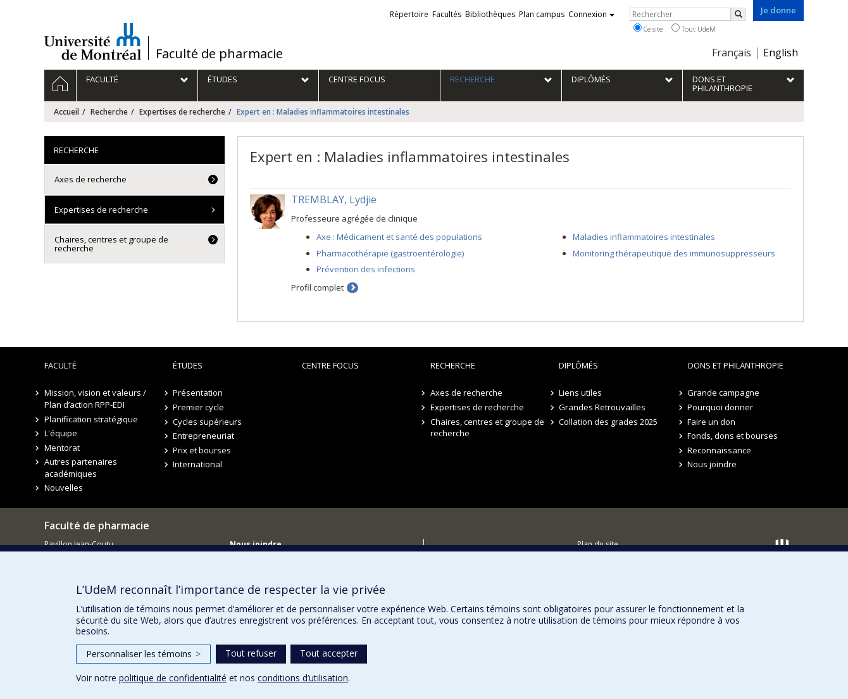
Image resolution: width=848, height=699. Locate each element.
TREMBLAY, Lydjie (334, 199)
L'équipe (60, 433)
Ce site (648, 28)
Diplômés (578, 365)
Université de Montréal (92, 41)
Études (188, 365)
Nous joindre (712, 464)
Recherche (109, 111)
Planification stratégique (91, 419)
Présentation (198, 392)
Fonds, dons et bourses (733, 435)
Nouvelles (63, 487)
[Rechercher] (738, 14)
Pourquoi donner (721, 407)
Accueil (66, 111)
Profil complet (317, 287)
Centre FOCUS (330, 365)
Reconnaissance (720, 450)
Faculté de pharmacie (219, 53)
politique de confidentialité (173, 678)
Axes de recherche (90, 179)
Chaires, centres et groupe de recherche (111, 244)
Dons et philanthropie (735, 365)
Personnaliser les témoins (143, 654)
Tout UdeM (693, 28)
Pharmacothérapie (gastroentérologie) (390, 253)
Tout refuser (251, 653)
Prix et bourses (202, 450)
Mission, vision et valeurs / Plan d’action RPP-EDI (95, 398)
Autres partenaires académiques (80, 467)
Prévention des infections (365, 269)
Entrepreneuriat (203, 435)
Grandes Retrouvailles (602, 407)
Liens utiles (580, 392)
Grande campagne (724, 392)
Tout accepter (329, 653)
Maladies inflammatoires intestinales (644, 236)
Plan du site (597, 544)
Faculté (60, 365)
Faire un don (712, 421)
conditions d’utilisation (303, 678)
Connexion (591, 14)
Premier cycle (198, 407)
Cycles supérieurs (207, 421)
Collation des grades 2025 (608, 421)
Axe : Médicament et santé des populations (399, 236)
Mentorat (62, 447)
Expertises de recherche (182, 111)
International (197, 464)
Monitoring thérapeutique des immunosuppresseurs (674, 253)
